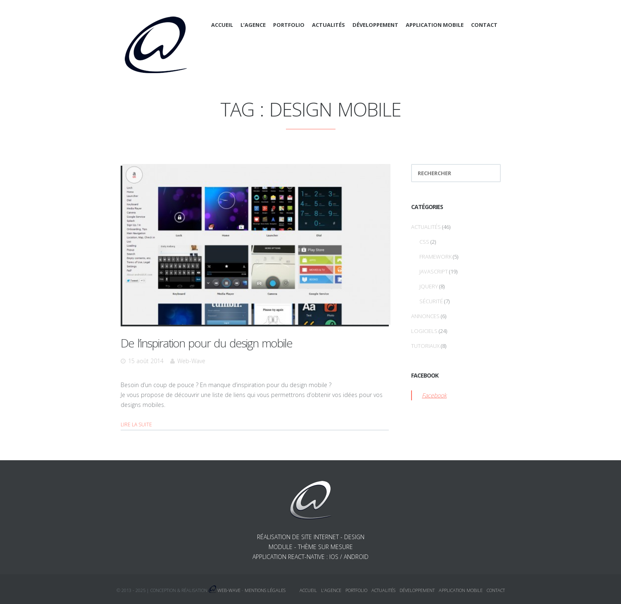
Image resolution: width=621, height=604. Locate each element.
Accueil (222, 25)
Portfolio (289, 25)
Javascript (433, 271)
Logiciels (424, 331)
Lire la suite (136, 424)
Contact (484, 25)
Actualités (328, 25)
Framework (435, 256)
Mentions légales (265, 590)
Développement (375, 25)
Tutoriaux (425, 346)
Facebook (434, 395)
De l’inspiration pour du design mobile (206, 343)
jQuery (428, 286)
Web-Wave (191, 361)
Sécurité (431, 301)
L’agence (253, 25)
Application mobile (435, 25)
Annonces (425, 316)
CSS (424, 241)
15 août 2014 (146, 361)
